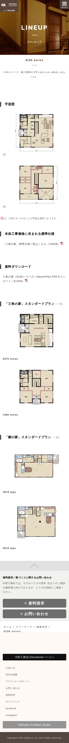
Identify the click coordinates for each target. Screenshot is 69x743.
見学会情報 (11, 674)
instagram (11, 715)
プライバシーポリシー (17, 681)
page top (34, 566)
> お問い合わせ (34, 614)
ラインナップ (24, 627)
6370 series (10, 358)
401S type (9, 548)
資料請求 (10, 695)
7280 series (10, 414)
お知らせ (10, 668)
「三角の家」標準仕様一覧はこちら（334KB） (31, 243)
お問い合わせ (13, 688)
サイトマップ (13, 701)
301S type (9, 492)
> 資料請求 (34, 603)
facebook (11, 708)
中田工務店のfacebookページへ (34, 657)
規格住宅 (41, 627)
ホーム (8, 627)
